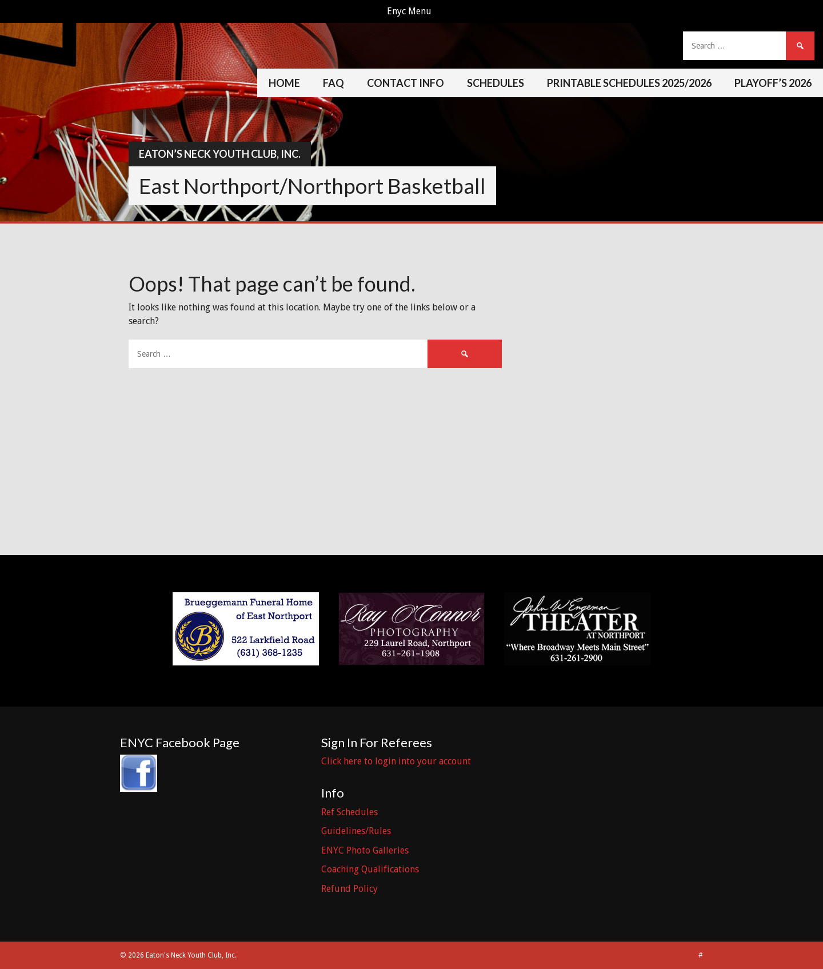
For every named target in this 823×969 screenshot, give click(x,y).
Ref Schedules (349, 812)
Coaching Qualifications (370, 869)
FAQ (333, 83)
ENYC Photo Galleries (365, 850)
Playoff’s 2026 (773, 83)
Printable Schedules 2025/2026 (629, 83)
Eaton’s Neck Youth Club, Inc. (220, 153)
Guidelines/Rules (356, 831)
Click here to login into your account (396, 761)
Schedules (495, 83)
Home (284, 83)
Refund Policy (349, 888)
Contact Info (405, 83)
